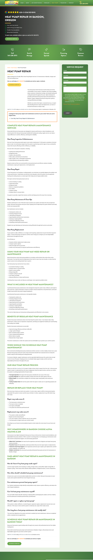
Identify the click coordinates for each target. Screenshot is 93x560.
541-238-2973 (84, 4)
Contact (71, 2)
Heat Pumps (55, 2)
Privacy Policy (66, 104)
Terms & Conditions (75, 104)
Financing (63, 2)
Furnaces (47, 2)
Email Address (66, 75)
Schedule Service (12, 39)
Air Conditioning (36, 2)
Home (22, 2)
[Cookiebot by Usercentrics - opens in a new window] (7, 558)
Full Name (65, 70)
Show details (18, 557)
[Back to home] (11, 3)
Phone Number (66, 80)
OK (83, 550)
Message (64, 85)
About (27, 2)
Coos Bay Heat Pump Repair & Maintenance (23, 118)
